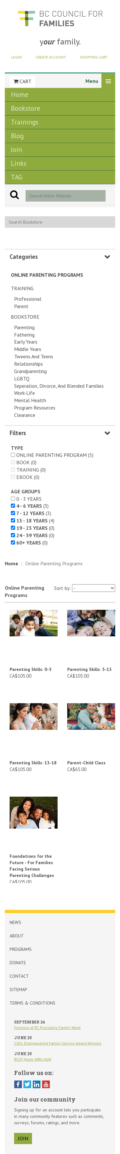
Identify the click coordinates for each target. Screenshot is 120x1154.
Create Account (51, 57)
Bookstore (25, 108)
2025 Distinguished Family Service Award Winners (57, 1043)
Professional (27, 299)
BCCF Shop (60, 18)
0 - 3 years (29, 499)
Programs (21, 949)
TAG (16, 177)
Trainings (24, 122)
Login (16, 57)
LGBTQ (21, 378)
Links (19, 163)
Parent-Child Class (86, 763)
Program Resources (34, 407)
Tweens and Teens (33, 356)
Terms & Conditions (32, 1003)
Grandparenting (30, 371)
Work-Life (24, 393)
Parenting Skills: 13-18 (33, 763)
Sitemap (18, 989)
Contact (19, 976)
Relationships (28, 364)
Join (16, 149)
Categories (24, 256)
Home (19, 94)
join (23, 1138)
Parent (21, 306)
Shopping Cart (94, 57)
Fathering (24, 334)
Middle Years (27, 349)
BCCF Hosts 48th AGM (32, 1059)
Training (22, 288)
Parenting (24, 327)
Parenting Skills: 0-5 (31, 669)
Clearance (24, 415)
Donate (18, 963)
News (15, 922)
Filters (18, 433)
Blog (17, 135)
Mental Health (30, 400)
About (17, 936)
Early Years (25, 341)
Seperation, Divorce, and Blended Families (59, 386)
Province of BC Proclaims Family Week (47, 1027)
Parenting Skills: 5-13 (89, 669)
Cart (22, 81)
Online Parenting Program (51, 455)
